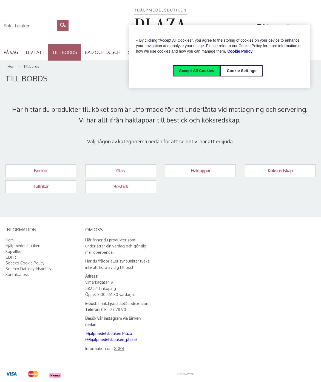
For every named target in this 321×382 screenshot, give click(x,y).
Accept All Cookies (196, 71)
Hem (11, 66)
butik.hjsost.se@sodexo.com (123, 303)
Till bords (64, 52)
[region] (219, 56)
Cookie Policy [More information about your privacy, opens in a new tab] (239, 51)
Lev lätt (35, 52)
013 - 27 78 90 (113, 309)
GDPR (119, 348)
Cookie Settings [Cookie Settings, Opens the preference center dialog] (241, 71)
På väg (11, 52)
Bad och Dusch (102, 52)
